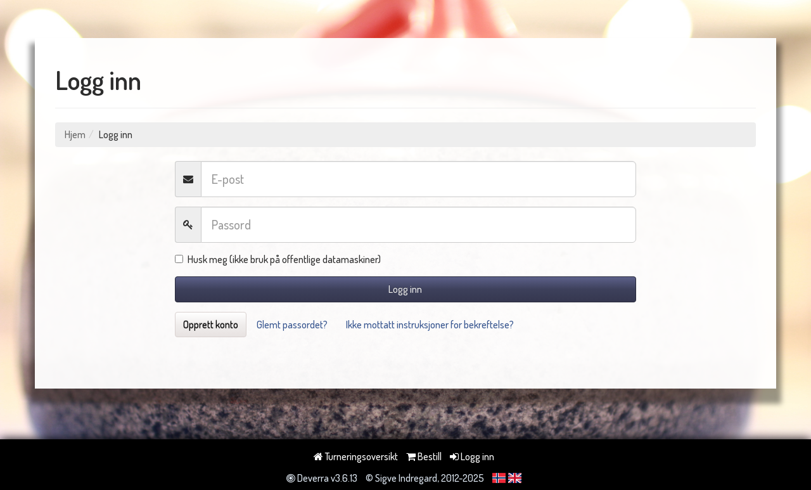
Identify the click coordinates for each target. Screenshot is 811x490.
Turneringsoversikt (356, 456)
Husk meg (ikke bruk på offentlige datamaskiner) (278, 259)
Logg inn (405, 289)
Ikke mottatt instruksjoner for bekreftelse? (430, 324)
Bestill (424, 456)
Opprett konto (210, 324)
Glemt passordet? (292, 324)
